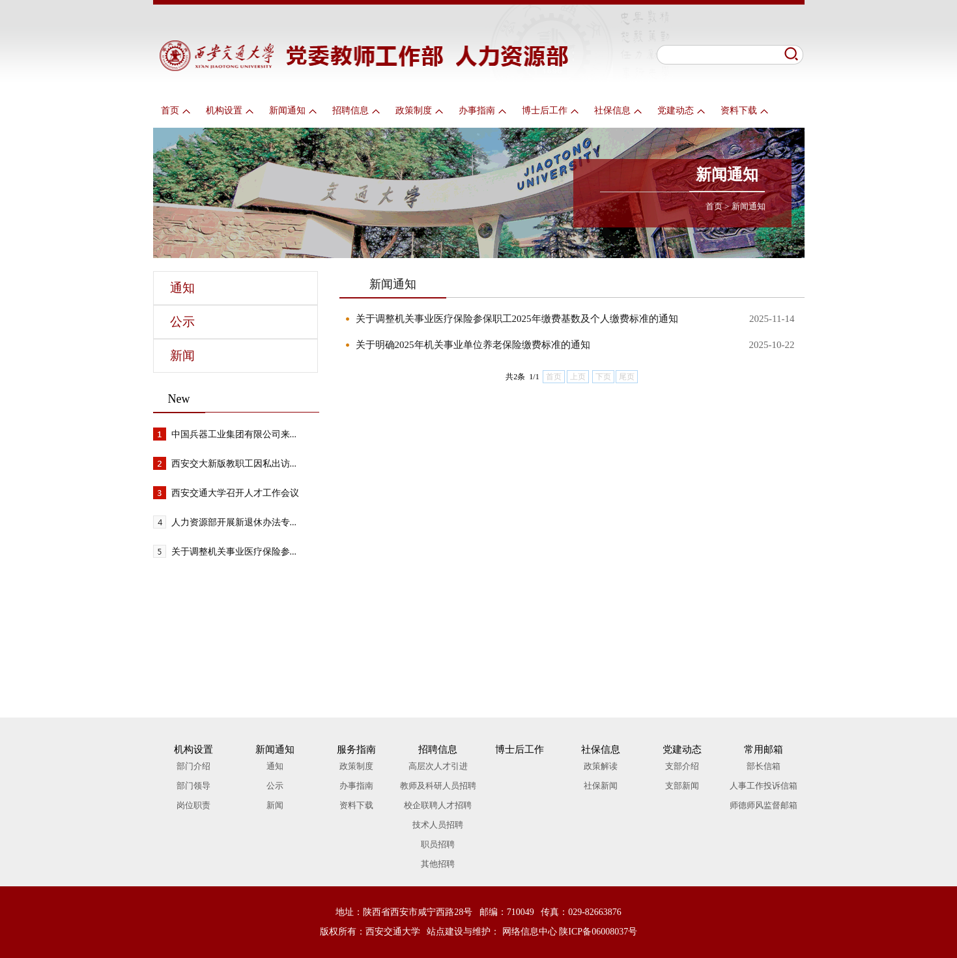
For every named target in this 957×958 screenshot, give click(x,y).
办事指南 (482, 110)
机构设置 (229, 110)
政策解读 (601, 766)
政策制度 (419, 110)
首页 (175, 110)
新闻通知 (293, 110)
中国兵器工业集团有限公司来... (234, 434)
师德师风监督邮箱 (763, 805)
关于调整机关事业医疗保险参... (234, 552)
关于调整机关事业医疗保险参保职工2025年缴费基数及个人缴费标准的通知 (517, 318)
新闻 (182, 355)
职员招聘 (438, 844)
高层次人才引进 (438, 766)
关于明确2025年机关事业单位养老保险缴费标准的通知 (473, 345)
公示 (182, 321)
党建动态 (681, 110)
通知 (182, 288)
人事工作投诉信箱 (763, 786)
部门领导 (193, 786)
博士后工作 (550, 110)
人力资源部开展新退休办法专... (234, 522)
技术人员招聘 (437, 825)
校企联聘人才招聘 (438, 805)
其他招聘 (438, 864)
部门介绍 (193, 766)
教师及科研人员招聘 (438, 786)
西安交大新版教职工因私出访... (234, 464)
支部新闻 (682, 786)
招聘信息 (356, 110)
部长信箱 (763, 766)
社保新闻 (601, 786)
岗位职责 (193, 805)
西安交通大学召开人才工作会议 (235, 493)
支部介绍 (682, 766)
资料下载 (744, 110)
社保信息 (618, 110)
